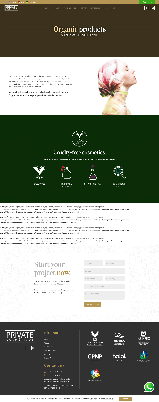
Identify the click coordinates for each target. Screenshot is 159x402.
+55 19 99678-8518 (55, 371)
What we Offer (70, 8)
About (56, 8)
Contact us (147, 2)
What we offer (49, 346)
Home (46, 8)
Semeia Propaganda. (147, 399)
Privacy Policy (49, 358)
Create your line (50, 350)
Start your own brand (90, 8)
